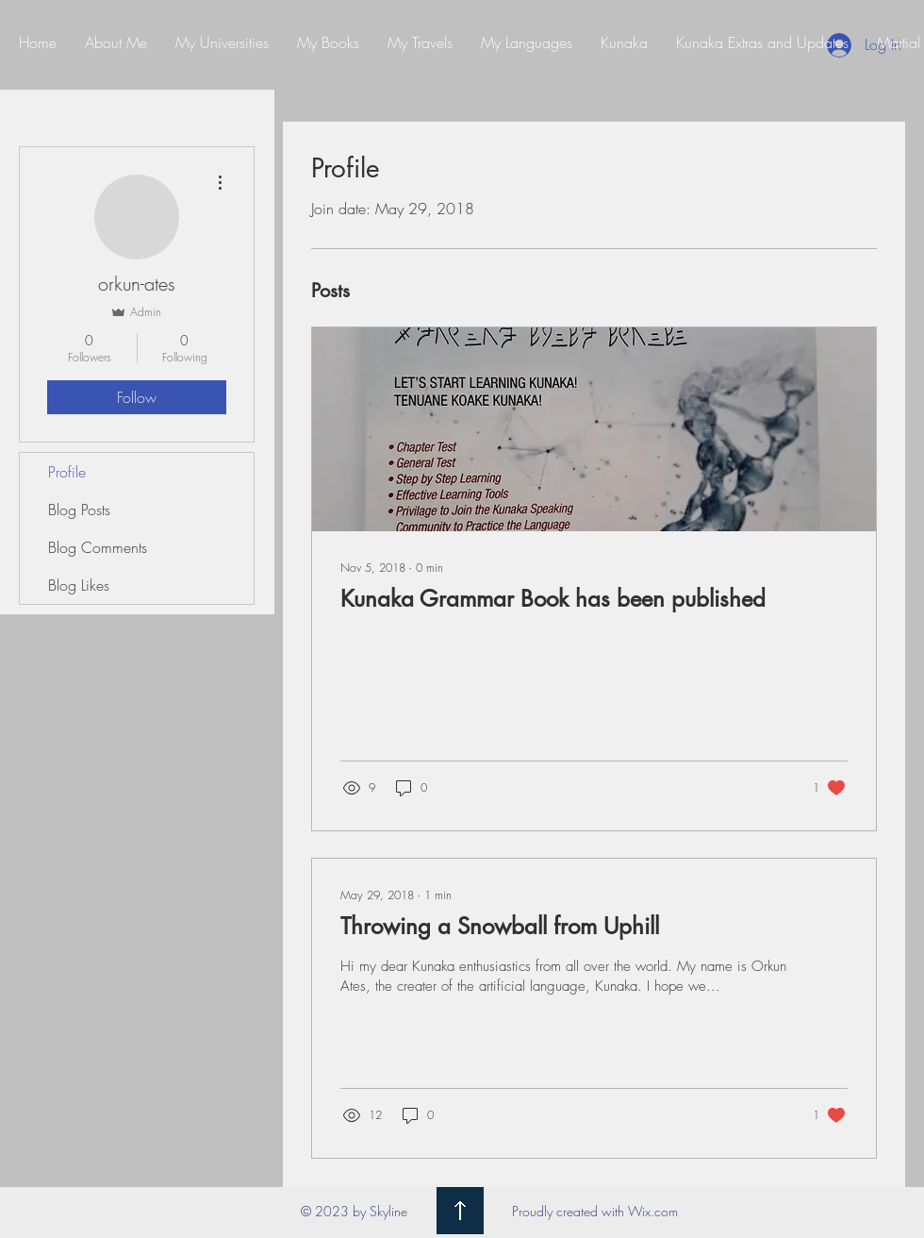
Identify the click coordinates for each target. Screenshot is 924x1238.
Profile (67, 471)
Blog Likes (78, 585)
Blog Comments (97, 547)
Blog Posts (79, 509)
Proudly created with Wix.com (595, 1211)
